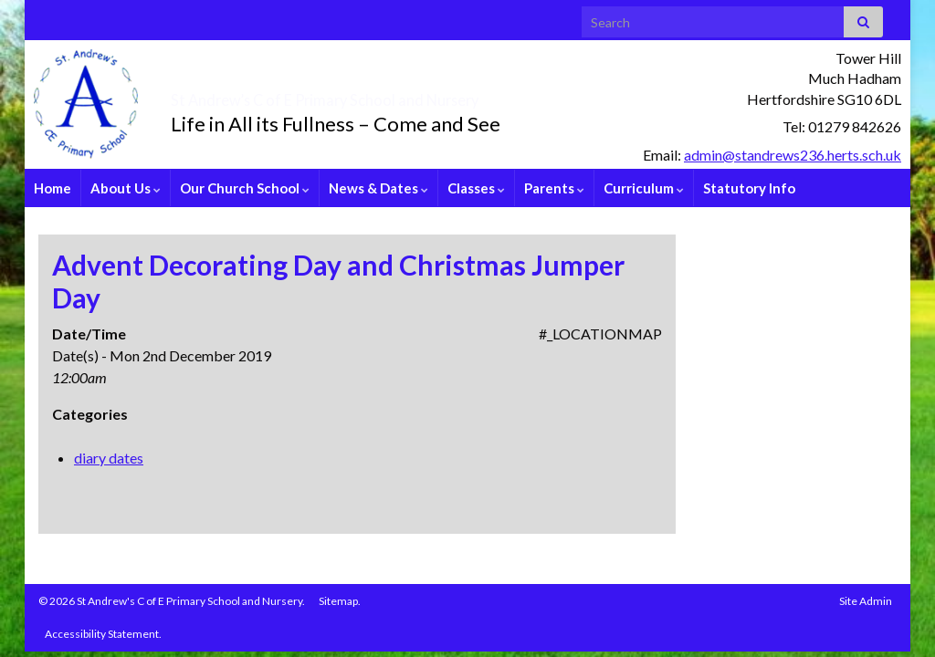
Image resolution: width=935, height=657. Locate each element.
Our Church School (245, 188)
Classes (476, 188)
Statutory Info (749, 188)
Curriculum (644, 188)
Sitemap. (340, 601)
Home (52, 188)
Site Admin (865, 601)
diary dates (108, 457)
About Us (125, 188)
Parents (554, 188)
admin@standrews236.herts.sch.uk (792, 154)
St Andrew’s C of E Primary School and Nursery (431, 94)
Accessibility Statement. (103, 634)
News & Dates (378, 188)
